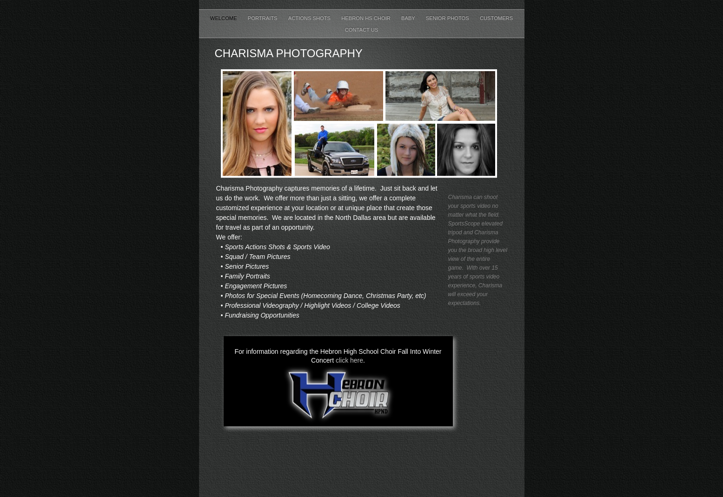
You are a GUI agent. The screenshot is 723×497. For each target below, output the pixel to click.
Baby (409, 18)
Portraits (263, 18)
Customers (496, 18)
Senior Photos (448, 18)
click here (349, 360)
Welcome (224, 18)
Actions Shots (310, 18)
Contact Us (361, 30)
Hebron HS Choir (366, 18)
